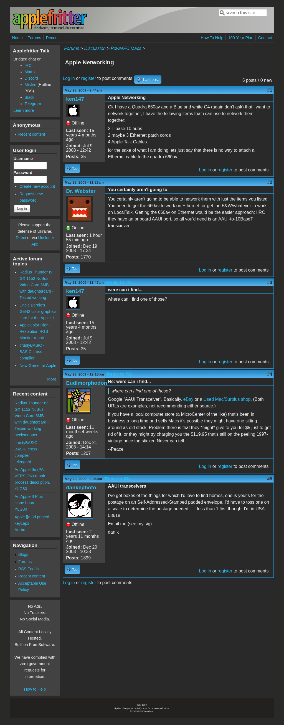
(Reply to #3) (118, 374)
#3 (269, 282)
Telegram (33, 104)
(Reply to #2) (118, 282)
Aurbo (20, 530)
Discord (31, 78)
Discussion (95, 48)
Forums (34, 38)
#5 (269, 478)
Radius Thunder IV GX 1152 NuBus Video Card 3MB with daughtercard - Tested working (36, 285)
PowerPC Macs (126, 48)
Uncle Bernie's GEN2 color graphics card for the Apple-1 (37, 311)
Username (25, 158)
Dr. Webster (80, 191)
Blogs (23, 554)
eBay (188, 399)
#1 (269, 90)
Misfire (30, 84)
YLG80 (21, 488)
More (51, 379)
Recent (52, 38)
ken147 (75, 99)
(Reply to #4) (116, 478)
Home (17, 38)
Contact (265, 38)
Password (24, 172)
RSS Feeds (28, 569)
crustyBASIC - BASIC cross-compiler (31, 351)
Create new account (37, 186)
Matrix (30, 72)
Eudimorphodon (86, 383)
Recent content (31, 134)
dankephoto (81, 487)
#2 (269, 182)
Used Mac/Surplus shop (227, 399)
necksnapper (26, 435)
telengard (23, 462)
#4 (269, 374)
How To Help (212, 38)
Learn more (24, 110)
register (88, 78)
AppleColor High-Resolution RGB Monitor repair (34, 331)
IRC (28, 65)
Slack (29, 97)
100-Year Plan (240, 38)
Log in (69, 78)
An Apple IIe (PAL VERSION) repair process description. (32, 476)
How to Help (35, 689)
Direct (21, 237)
